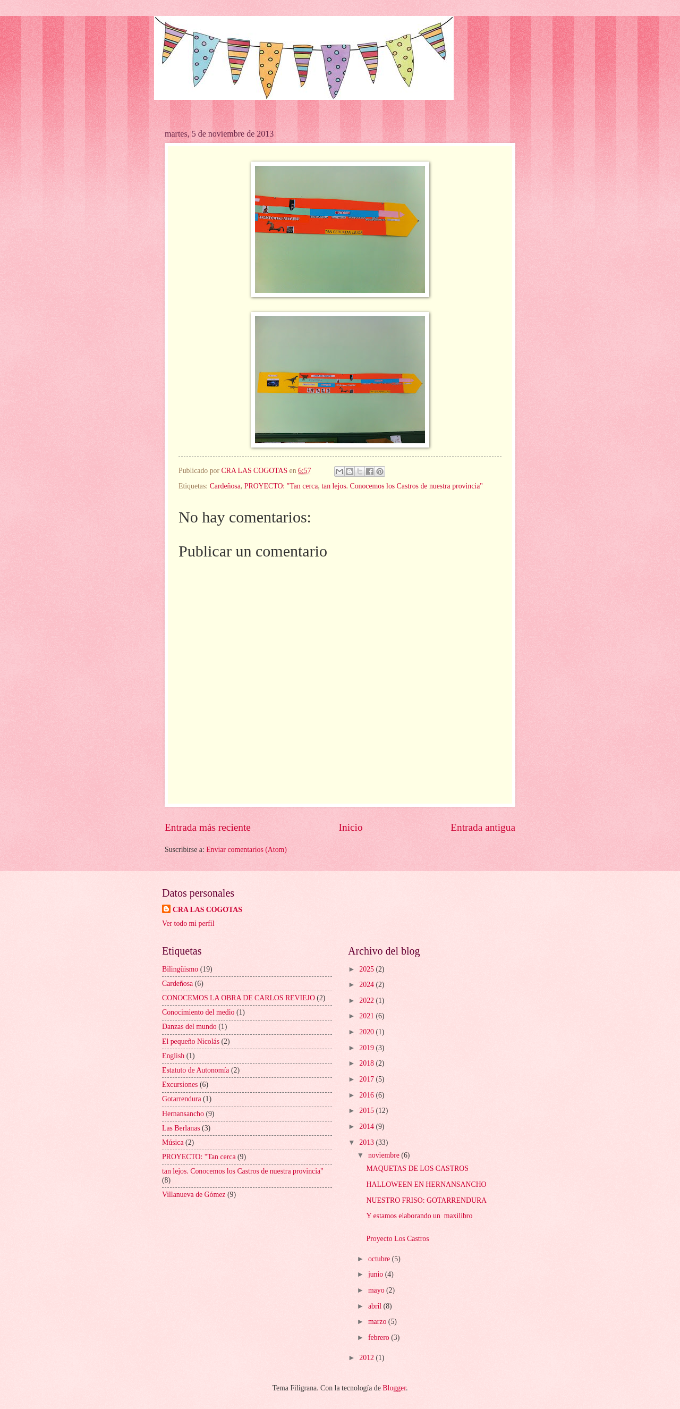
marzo (378, 1322)
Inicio (351, 827)
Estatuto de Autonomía (195, 1070)
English (173, 1056)
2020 (367, 1032)
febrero (379, 1337)
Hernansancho (183, 1114)
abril (376, 1306)
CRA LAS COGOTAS (207, 910)
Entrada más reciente (208, 827)
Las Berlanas (181, 1128)
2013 (367, 1142)
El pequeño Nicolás (190, 1041)
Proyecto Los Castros (397, 1239)
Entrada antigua (482, 827)
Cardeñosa (225, 486)
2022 (367, 1001)
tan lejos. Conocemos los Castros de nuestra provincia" (402, 486)
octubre (380, 1259)
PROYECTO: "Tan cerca (281, 486)
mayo (377, 1290)
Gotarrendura (181, 1099)
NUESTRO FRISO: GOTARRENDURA (426, 1200)
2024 (367, 985)
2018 (367, 1063)
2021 (367, 1016)
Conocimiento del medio (198, 1012)
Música (173, 1142)
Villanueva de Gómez (193, 1195)
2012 (367, 1358)
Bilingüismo (180, 969)
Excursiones (180, 1085)
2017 (367, 1079)
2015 (367, 1111)
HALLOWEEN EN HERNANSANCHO (426, 1184)
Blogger (394, 1388)
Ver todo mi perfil (188, 923)
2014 (367, 1126)
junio (376, 1274)
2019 (367, 1048)
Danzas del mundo (189, 1027)
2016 (367, 1095)
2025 (367, 969)
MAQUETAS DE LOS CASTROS (417, 1168)
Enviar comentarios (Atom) (246, 850)
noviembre (384, 1155)
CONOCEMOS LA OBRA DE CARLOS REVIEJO (238, 998)
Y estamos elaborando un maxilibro (419, 1216)
